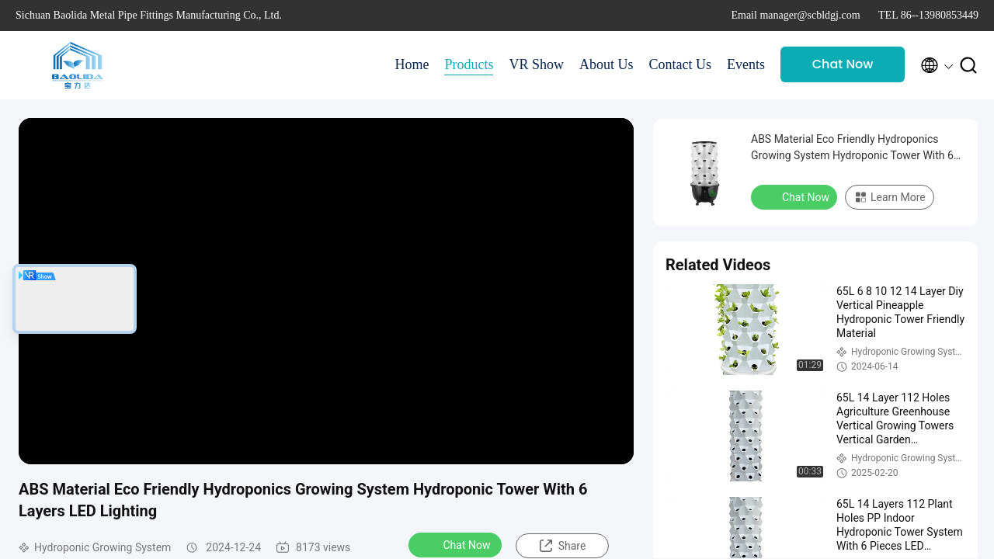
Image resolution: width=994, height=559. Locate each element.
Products (468, 64)
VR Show (536, 64)
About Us (606, 64)
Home (411, 64)
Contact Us (680, 64)
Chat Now (843, 64)
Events (746, 64)
